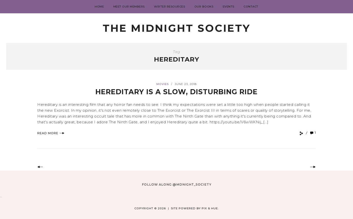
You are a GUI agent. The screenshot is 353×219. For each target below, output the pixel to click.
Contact (251, 6)
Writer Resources (169, 6)
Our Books (204, 6)
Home (99, 6)
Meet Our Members (129, 6)
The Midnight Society (176, 28)
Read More (50, 133)
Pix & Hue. (210, 208)
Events (228, 6)
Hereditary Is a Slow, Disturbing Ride (176, 91)
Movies (162, 84)
